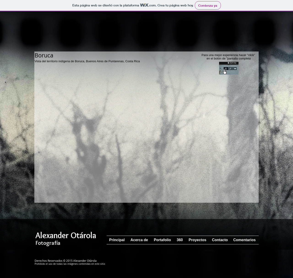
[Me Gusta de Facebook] (236, 265)
